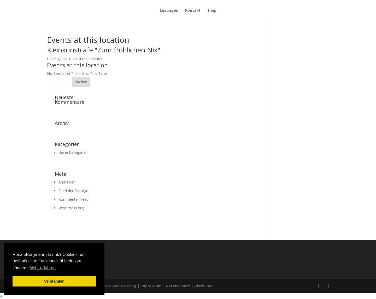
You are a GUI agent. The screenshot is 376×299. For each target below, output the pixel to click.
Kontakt (193, 11)
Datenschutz (178, 285)
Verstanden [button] (54, 281)
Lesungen (169, 11)
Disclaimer (204, 285)
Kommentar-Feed (73, 199)
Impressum (151, 285)
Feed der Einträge (73, 190)
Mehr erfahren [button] (43, 268)
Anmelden (66, 182)
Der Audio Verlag (120, 285)
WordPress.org (71, 207)
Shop (211, 11)
